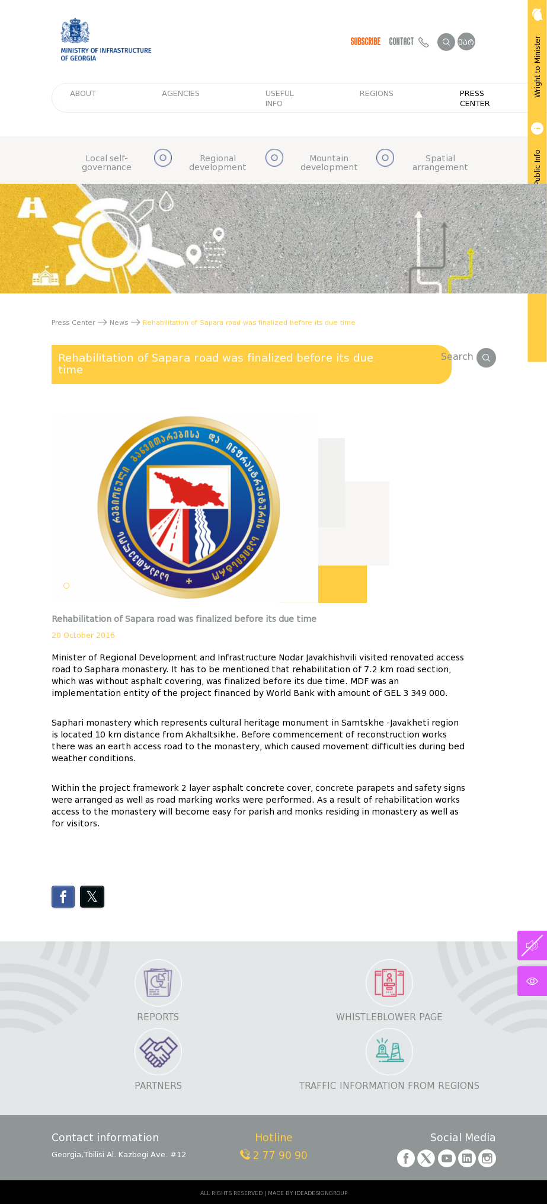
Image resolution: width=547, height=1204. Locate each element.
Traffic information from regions (389, 1086)
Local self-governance (107, 163)
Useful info (279, 98)
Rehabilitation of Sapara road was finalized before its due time (215, 364)
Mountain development (329, 163)
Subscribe (366, 41)
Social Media (463, 1138)
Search (468, 356)
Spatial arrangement (440, 163)
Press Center (475, 98)
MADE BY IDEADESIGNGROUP (307, 1193)
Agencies (181, 93)
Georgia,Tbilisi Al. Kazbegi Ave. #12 (119, 1154)
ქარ (466, 42)
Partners (158, 1086)
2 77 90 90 (274, 1155)
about (83, 93)
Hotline (274, 1138)
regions (377, 93)
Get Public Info (536, 161)
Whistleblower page (389, 1018)
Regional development (218, 163)
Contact (409, 41)
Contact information (105, 1138)
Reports (158, 1018)
